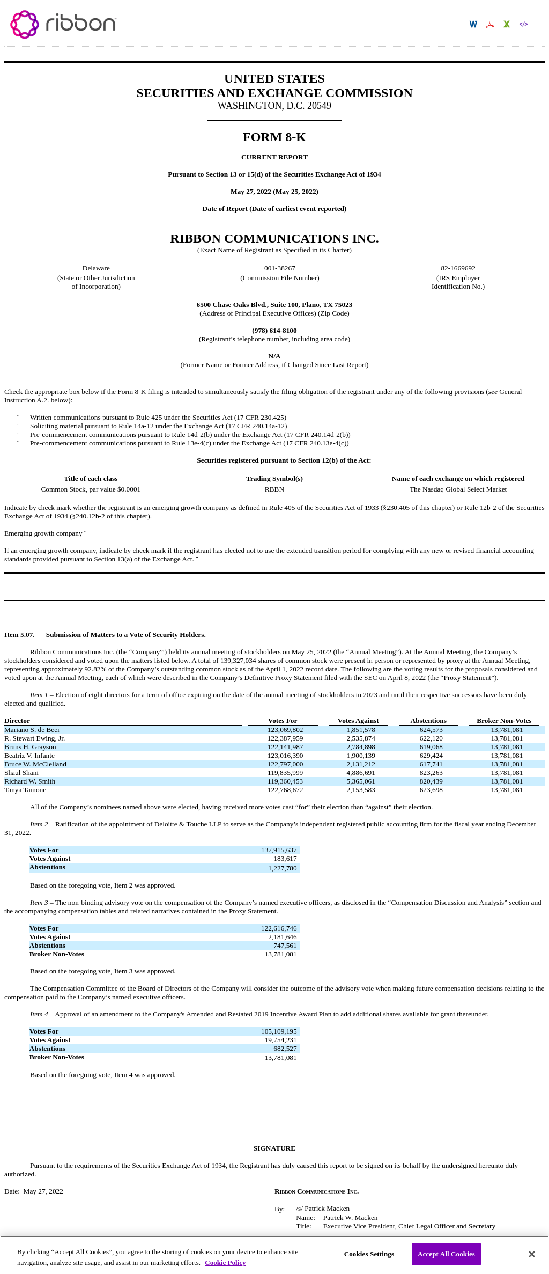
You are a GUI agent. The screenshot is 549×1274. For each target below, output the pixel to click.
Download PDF (491, 24)
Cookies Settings (369, 1260)
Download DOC (475, 24)
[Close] (532, 1259)
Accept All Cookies (446, 1260)
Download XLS (508, 24)
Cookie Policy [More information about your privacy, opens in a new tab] (225, 1268)
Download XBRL (524, 24)
